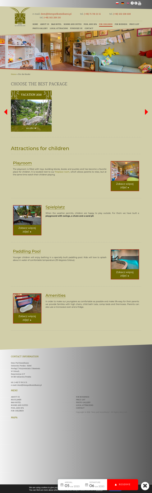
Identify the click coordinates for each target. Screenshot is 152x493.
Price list (134, 24)
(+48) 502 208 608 (120, 14)
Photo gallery (40, 28)
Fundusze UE (76, 28)
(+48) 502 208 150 (50, 18)
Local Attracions (59, 28)
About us (44, 24)
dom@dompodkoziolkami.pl (52, 14)
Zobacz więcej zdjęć (125, 185)
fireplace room (62, 172)
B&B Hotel (56, 24)
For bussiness (82, 397)
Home (35, 24)
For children (106, 24)
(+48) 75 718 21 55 (90, 14)
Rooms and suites (72, 24)
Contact (89, 28)
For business (121, 24)
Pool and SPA (90, 24)
